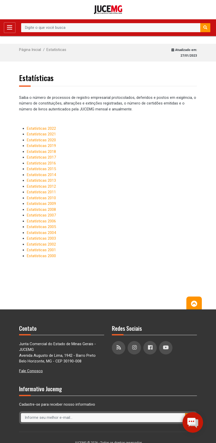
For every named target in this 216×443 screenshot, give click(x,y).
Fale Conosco (31, 371)
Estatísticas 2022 (41, 128)
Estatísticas (56, 49)
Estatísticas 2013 (41, 180)
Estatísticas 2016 (41, 163)
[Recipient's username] (111, 27)
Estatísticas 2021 (41, 134)
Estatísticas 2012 (41, 186)
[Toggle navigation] (9, 27)
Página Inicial (30, 49)
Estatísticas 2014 (41, 174)
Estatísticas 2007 (41, 215)
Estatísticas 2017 (41, 157)
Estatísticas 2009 (41, 203)
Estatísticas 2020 (41, 140)
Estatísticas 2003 (41, 238)
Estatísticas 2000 (41, 256)
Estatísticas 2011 (41, 192)
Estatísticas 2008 (41, 209)
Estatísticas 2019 (41, 145)
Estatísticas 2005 (41, 226)
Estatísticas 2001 (41, 250)
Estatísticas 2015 (41, 169)
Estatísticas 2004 (41, 232)
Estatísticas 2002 (41, 244)
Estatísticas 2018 (41, 151)
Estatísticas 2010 (41, 198)
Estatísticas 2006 (41, 221)
